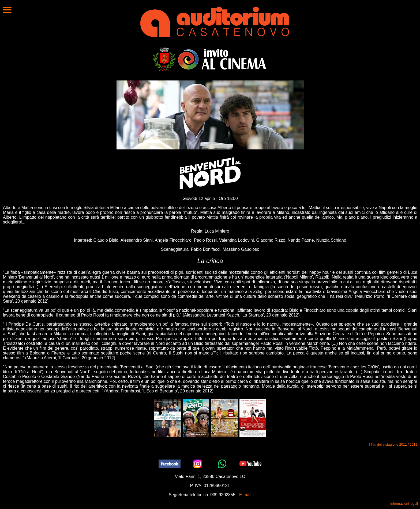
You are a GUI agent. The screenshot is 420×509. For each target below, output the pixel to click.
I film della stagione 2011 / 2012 (393, 444)
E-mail (245, 494)
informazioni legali (404, 504)
